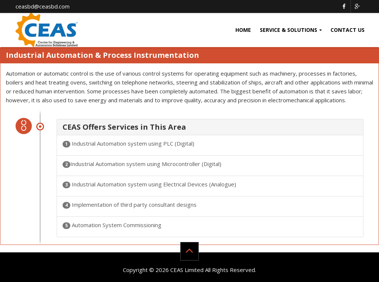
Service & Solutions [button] (288, 29)
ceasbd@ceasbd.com (43, 6)
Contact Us (348, 29)
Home (243, 29)
